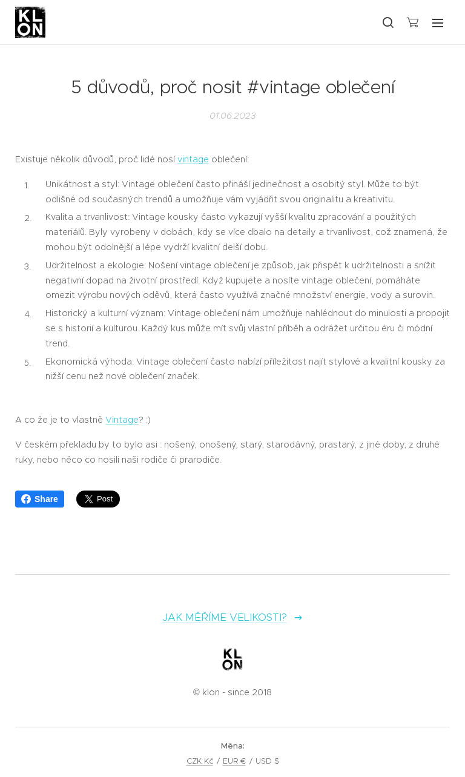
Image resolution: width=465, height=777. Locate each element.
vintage (193, 159)
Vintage (122, 419)
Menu (437, 23)
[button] (387, 22)
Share (39, 499)
